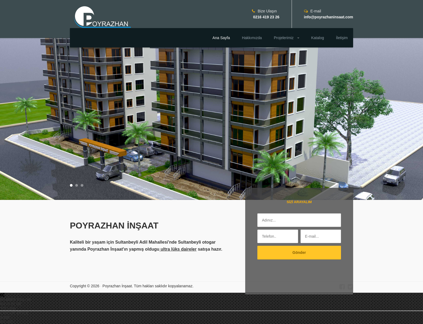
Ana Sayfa (221, 38)
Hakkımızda (252, 38)
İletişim (342, 38)
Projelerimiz (286, 38)
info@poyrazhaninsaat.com (328, 17)
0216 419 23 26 (265, 17)
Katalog (317, 38)
